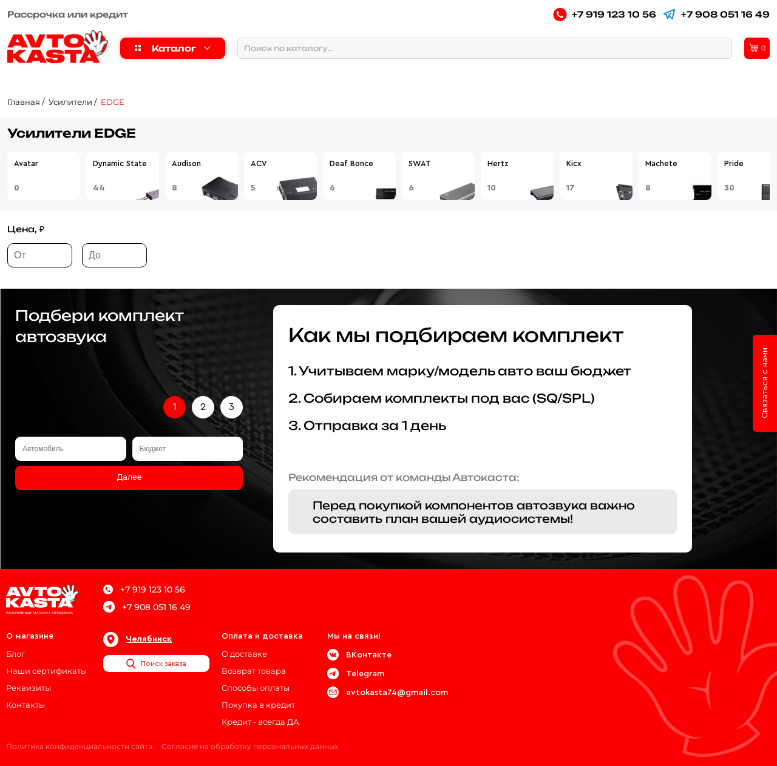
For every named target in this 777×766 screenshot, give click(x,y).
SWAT (420, 163)
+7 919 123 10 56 (604, 14)
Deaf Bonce (351, 163)
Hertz (498, 163)
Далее (129, 477)
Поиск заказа (156, 663)
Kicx (574, 163)
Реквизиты (28, 688)
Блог (15, 654)
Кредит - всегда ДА (260, 722)
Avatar (26, 163)
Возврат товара (254, 671)
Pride (734, 163)
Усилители (70, 102)
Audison (186, 163)
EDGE (112, 102)
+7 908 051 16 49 (716, 14)
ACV (259, 163)
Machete (661, 163)
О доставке (244, 654)
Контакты (25, 705)
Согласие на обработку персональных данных (249, 746)
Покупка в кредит (258, 705)
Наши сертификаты (46, 671)
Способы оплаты (256, 688)
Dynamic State (120, 163)
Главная (23, 102)
